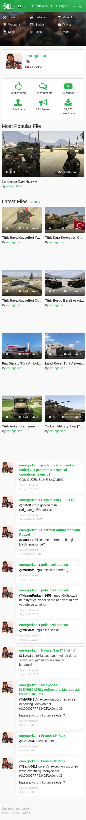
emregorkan (36, 55)
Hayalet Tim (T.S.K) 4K (58, 500)
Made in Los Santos (16, 813)
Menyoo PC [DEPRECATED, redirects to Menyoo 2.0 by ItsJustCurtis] (49, 689)
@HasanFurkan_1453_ (36, 595)
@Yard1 (25, 540)
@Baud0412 (28, 741)
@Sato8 (25, 505)
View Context (28, 485)
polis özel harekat (54, 564)
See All (36, 202)
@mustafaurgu (30, 570)
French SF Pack (53, 735)
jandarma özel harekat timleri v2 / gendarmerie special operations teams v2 (47, 469)
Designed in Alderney (17, 808)
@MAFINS (27, 699)
